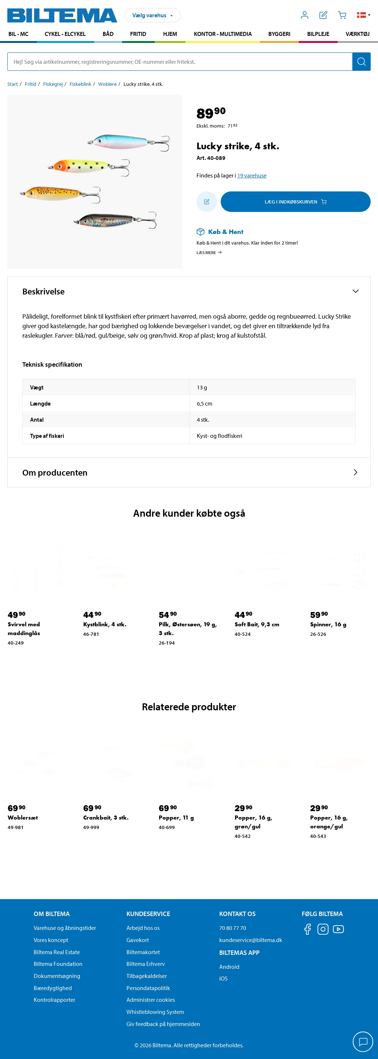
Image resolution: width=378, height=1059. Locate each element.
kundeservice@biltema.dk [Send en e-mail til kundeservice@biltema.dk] (250, 939)
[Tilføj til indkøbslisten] (207, 201)
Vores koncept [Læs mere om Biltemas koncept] (51, 939)
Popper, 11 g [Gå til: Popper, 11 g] (176, 817)
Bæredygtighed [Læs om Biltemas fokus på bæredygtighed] (53, 988)
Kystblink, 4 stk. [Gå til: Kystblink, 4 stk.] (104, 624)
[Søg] (361, 61)
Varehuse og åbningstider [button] (65, 927)
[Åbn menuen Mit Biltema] (305, 15)
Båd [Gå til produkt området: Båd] (108, 33)
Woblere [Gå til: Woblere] (107, 84)
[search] (189, 61)
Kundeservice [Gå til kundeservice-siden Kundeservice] (148, 913)
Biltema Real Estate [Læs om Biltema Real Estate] (57, 952)
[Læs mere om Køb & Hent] (276, 232)
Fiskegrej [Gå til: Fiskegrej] (53, 84)
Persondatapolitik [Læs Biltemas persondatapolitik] (148, 988)
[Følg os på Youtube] (338, 932)
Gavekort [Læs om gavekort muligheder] (137, 939)
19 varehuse (252, 175)
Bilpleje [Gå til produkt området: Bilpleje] (318, 33)
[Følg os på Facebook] (307, 930)
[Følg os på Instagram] (323, 930)
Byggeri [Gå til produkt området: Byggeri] (279, 33)
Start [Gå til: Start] (12, 84)
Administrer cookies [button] (150, 999)
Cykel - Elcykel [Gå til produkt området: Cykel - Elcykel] (65, 33)
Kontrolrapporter (54, 999)
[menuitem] (18, 34)
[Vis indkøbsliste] (323, 15)
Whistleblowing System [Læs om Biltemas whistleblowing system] (155, 1011)
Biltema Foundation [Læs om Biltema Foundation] (58, 963)
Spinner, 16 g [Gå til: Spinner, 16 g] (328, 624)
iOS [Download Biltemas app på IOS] (223, 978)
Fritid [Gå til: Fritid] (30, 84)
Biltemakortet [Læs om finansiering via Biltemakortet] (143, 952)
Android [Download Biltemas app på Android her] (229, 966)
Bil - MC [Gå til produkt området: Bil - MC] (18, 33)
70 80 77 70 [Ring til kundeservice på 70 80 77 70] (232, 927)
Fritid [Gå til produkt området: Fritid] (138, 33)
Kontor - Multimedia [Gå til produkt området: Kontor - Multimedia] (223, 33)
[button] (363, 15)
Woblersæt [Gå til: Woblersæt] (23, 817)
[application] (363, 1042)
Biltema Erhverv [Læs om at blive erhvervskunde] (145, 963)
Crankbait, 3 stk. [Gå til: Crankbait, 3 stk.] (106, 817)
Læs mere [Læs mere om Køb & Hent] (210, 252)
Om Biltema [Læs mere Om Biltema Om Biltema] (52, 913)
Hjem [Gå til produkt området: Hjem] (170, 33)
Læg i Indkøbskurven (296, 201)
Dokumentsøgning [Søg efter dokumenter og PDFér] (57, 975)
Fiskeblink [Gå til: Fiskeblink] (80, 84)
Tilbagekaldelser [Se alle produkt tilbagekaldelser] (146, 975)
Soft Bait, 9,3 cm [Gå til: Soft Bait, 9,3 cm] (257, 624)
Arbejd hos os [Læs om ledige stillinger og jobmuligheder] (142, 927)
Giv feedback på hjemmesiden (163, 1023)
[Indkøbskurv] (342, 15)
